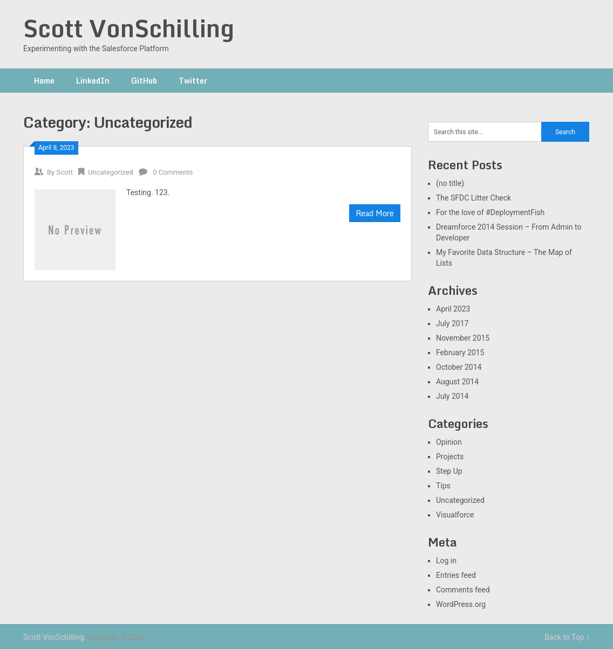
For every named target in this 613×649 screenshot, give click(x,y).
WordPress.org (461, 604)
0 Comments (173, 172)
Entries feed (456, 575)
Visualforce (455, 514)
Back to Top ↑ (567, 637)
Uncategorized (110, 172)
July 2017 (452, 323)
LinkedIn (93, 80)
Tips (443, 485)
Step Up (449, 471)
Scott (64, 172)
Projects (450, 456)
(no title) (450, 183)
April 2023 (453, 309)
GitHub (144, 80)
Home (44, 80)
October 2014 (458, 367)
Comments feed (463, 589)
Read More (375, 213)
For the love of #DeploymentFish (490, 212)
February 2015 (460, 352)
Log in (446, 560)
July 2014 (452, 396)
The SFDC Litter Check (473, 198)
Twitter (193, 80)
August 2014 (457, 381)
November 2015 (462, 338)
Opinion (449, 442)
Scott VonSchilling (128, 28)
